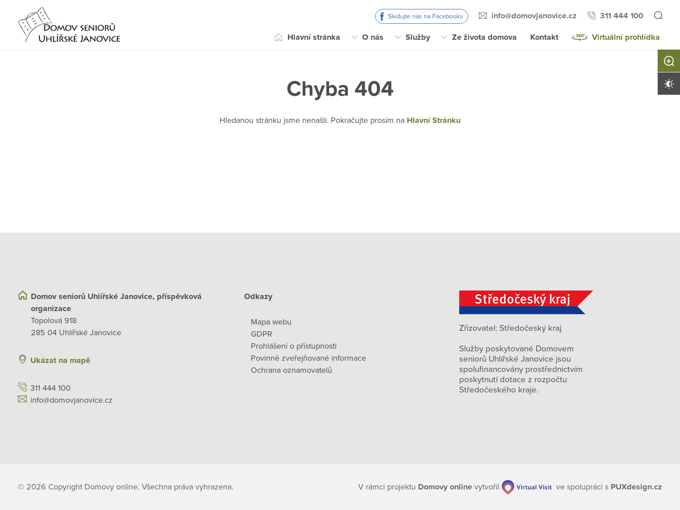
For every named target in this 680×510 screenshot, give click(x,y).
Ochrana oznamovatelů (291, 370)
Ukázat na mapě (60, 360)
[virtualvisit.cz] (527, 487)
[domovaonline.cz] (445, 487)
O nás (373, 37)
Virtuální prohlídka (626, 37)
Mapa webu (271, 322)
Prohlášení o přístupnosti (294, 346)
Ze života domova (484, 37)
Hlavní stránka (313, 37)
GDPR (261, 334)
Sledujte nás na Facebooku (425, 16)
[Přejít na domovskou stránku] (69, 24)
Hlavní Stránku (433, 120)
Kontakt (544, 37)
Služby (417, 37)
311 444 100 (621, 16)
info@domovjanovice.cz (534, 16)
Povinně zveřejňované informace (308, 358)
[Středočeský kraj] (560, 302)
